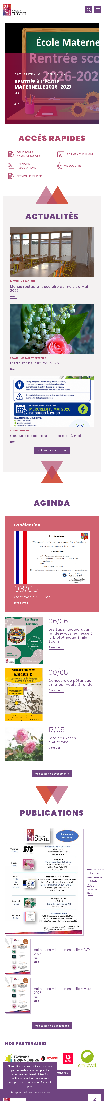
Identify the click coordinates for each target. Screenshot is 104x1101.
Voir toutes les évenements (52, 773)
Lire (16, 93)
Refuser (27, 1092)
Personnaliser (42, 1092)
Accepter (15, 1092)
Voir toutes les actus (52, 450)
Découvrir (21, 603)
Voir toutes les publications (52, 1025)
